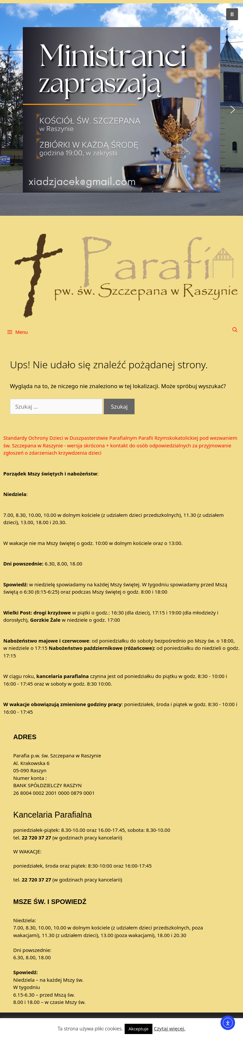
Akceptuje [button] (138, 1029)
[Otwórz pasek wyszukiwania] (235, 329)
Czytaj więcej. (169, 1028)
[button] (121, 109)
